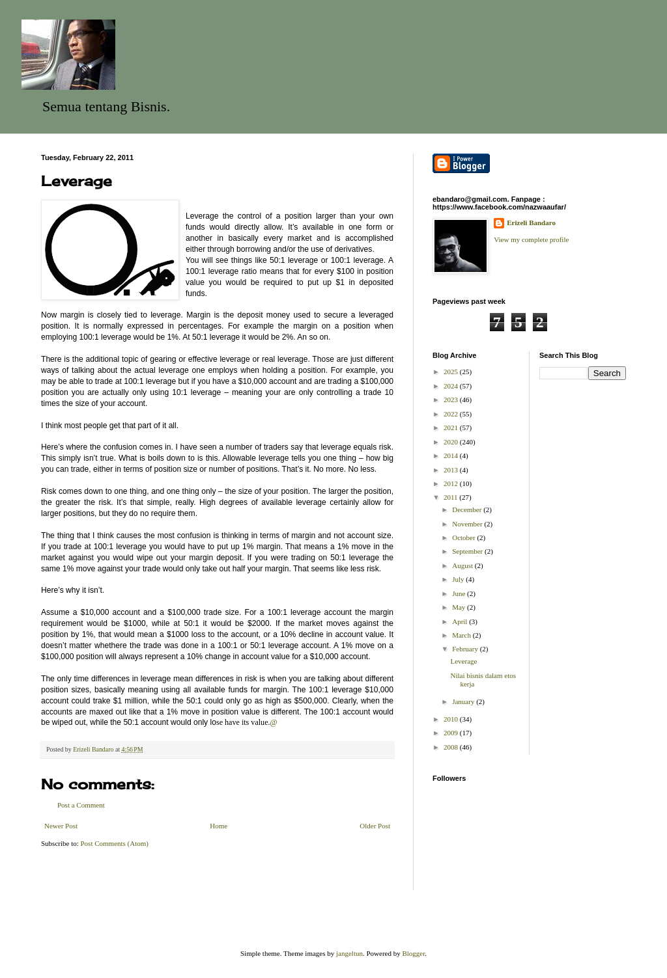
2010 (452, 719)
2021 (452, 427)
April (460, 621)
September (468, 551)
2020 (452, 442)
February (465, 649)
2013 (452, 470)
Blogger (413, 953)
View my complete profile (531, 239)
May (459, 607)
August (463, 565)
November (468, 524)
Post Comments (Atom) (115, 843)
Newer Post (61, 826)
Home (218, 826)
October (464, 537)
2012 (452, 483)
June (459, 593)
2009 (452, 733)
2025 (452, 371)
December (467, 509)
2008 (452, 747)
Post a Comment (81, 805)
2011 (451, 497)
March (462, 635)
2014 (452, 455)
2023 (452, 399)
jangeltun (349, 953)
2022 (452, 414)
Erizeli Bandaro (531, 222)
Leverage (463, 661)
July (459, 579)
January (464, 701)
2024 (452, 386)
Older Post (375, 826)
